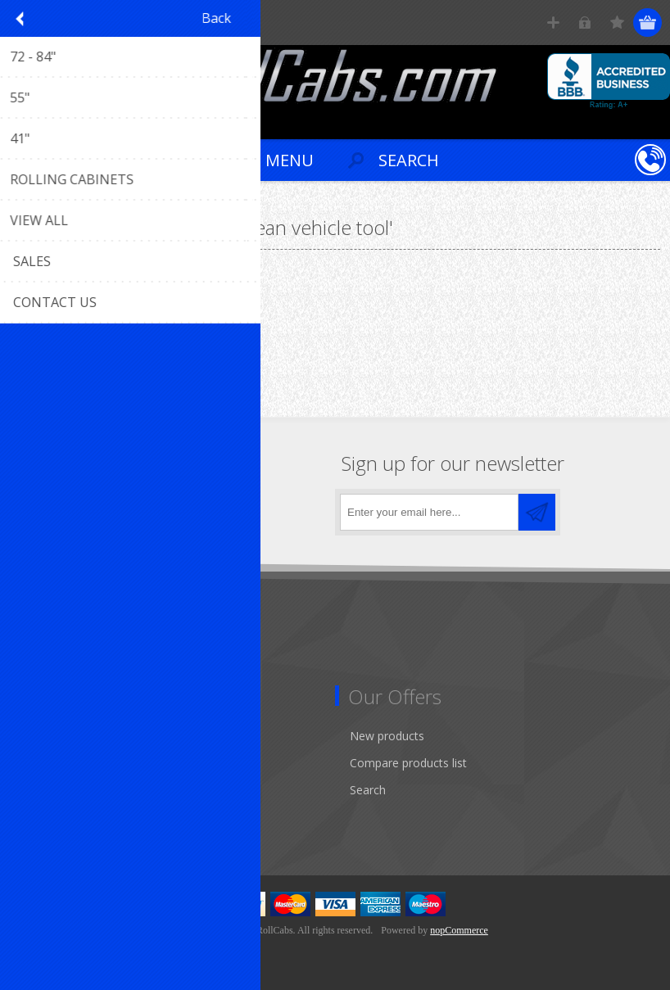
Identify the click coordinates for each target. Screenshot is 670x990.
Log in (585, 22)
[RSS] (165, 507)
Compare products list (408, 763)
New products (387, 736)
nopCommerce (459, 930)
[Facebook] (30, 507)
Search (368, 790)
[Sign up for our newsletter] (429, 512)
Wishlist (43, 817)
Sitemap (44, 657)
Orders (41, 790)
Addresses (50, 763)
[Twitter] (75, 507)
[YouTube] (120, 507)
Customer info (61, 736)
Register (553, 22)
